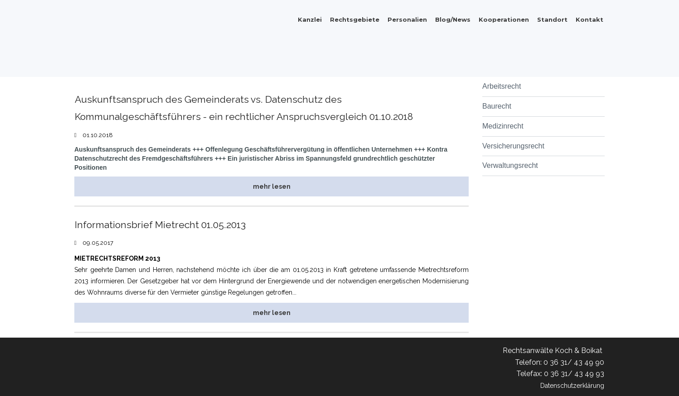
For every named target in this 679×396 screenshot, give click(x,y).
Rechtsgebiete (354, 19)
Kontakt (589, 19)
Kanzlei (310, 19)
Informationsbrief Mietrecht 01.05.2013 (171, 224)
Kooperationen (504, 19)
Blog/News (452, 19)
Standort (552, 19)
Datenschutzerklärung (567, 385)
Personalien (407, 19)
